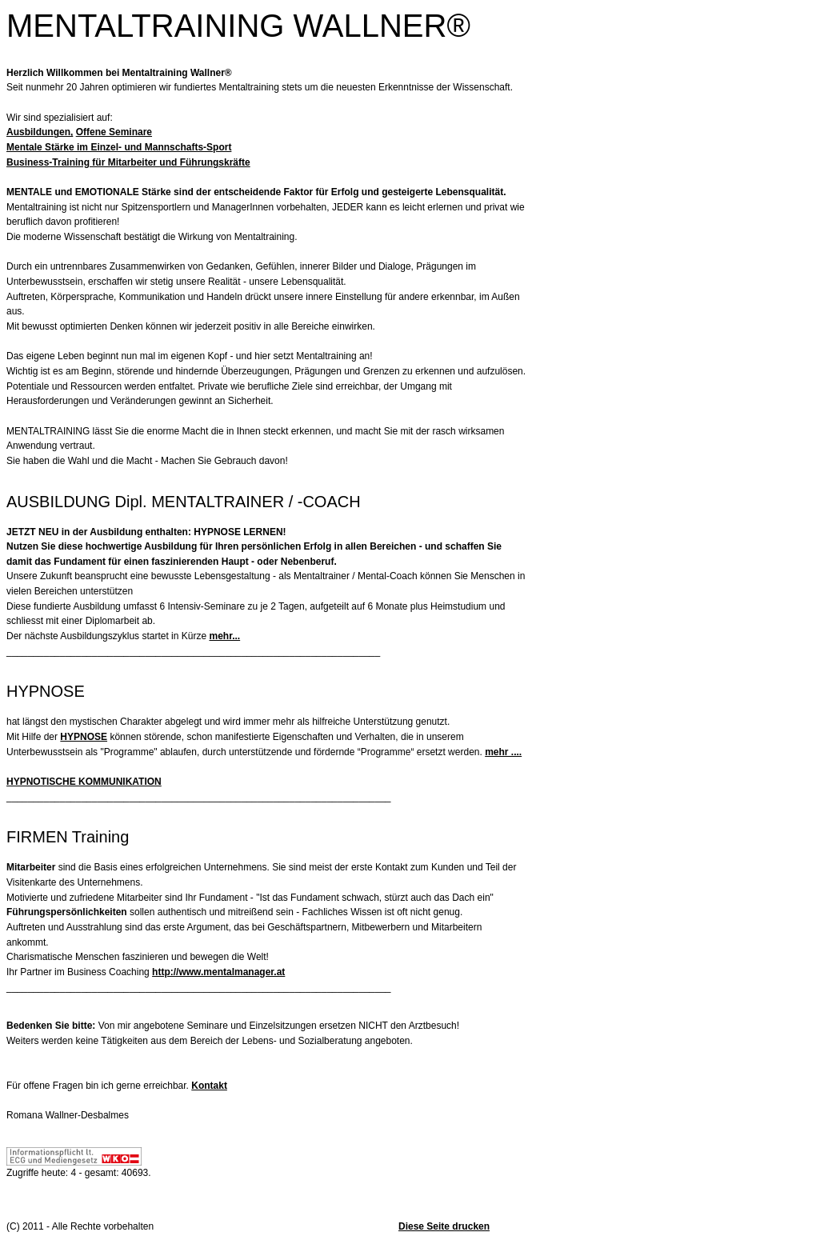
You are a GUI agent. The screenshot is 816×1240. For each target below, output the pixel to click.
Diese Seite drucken (444, 1226)
